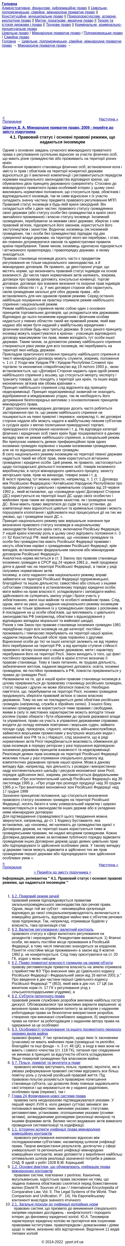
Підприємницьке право (103, 33)
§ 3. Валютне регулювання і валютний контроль (53, 929)
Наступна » (108, 119)
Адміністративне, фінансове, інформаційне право (44, 8)
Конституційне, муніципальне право (32, 16)
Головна (9, 41)
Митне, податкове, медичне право (64, 20)
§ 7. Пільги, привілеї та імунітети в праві (46, 1063)
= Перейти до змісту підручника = (62, 872)
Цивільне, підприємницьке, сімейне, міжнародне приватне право (55, 10)
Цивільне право (15, 33)
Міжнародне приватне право (56, 33)
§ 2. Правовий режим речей (35, 896)
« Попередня (12, 119)
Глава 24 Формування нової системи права (49, 1096)
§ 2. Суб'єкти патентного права (38, 996)
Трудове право (58, 25)
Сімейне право (16, 37)
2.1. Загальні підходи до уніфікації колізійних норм (55, 1204)
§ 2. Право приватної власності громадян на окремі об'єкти (62, 963)
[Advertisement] (62, 80)
